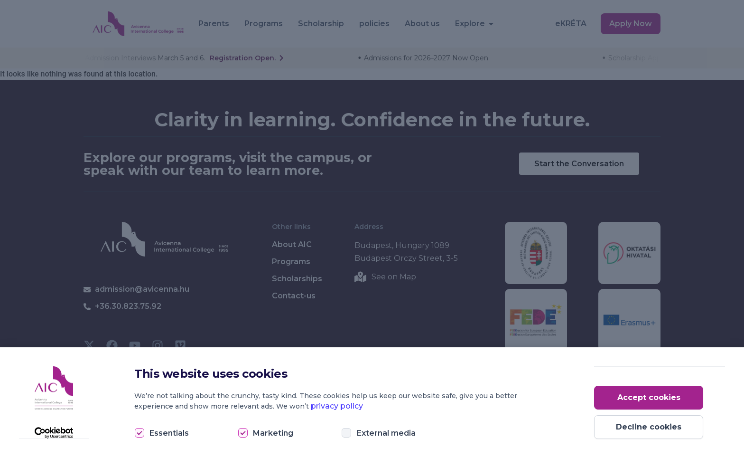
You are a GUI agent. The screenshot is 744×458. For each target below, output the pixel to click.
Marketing (273, 433)
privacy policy (337, 405)
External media (386, 433)
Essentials (169, 433)
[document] (372, 229)
